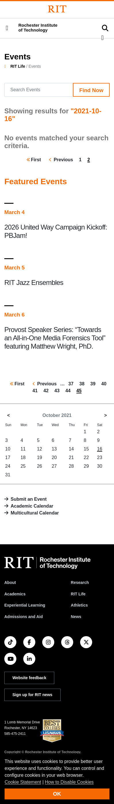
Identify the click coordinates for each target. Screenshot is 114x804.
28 (71, 466)
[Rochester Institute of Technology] (57, 9)
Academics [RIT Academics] (15, 594)
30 (99, 466)
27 (54, 466)
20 (54, 457)
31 (7, 474)
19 (39, 457)
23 (99, 457)
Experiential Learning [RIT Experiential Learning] (24, 605)
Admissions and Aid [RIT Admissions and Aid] (23, 616)
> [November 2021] (105, 415)
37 (72, 383)
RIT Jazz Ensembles (33, 282)
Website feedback (29, 677)
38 (83, 383)
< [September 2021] (8, 415)
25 (23, 466)
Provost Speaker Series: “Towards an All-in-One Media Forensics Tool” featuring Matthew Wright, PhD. (54, 338)
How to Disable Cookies (69, 782)
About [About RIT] (10, 582)
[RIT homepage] (47, 563)
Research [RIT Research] (80, 582)
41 (36, 390)
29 (86, 466)
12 (39, 448)
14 (71, 448)
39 (94, 383)
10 (7, 448)
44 (69, 390)
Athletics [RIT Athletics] (79, 605)
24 (7, 466)
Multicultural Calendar (35, 512)
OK (57, 794)
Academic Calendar (32, 506)
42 (47, 390)
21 (71, 457)
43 (58, 390)
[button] (6, 28)
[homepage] (7, 66)
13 (54, 448)
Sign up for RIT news (32, 694)
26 (39, 466)
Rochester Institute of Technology (37, 27)
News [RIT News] (76, 616)
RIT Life (17, 66)
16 (99, 448)
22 (86, 457)
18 (23, 457)
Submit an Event (29, 499)
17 (7, 457)
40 (105, 383)
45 (80, 391)
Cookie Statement (23, 782)
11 (23, 448)
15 (86, 448)
